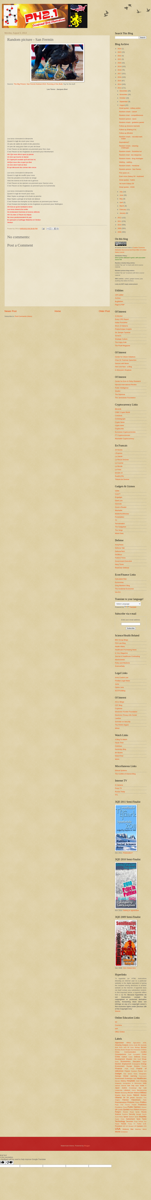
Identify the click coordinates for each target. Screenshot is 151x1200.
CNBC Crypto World (122, 412)
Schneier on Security (122, 722)
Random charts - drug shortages (131, 158)
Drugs (144, 1059)
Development (120, 1059)
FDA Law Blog (120, 643)
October (123, 98)
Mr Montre (119, 753)
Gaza (135, 1073)
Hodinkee (118, 746)
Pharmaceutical (121, 1102)
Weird (144, 1129)
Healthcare (141, 1078)
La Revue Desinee (122, 460)
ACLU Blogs (119, 702)
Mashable (118, 510)
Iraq (132, 1085)
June (122, 195)
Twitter (139, 1124)
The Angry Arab (121, 342)
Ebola (116, 1061)
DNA (135, 1059)
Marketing (124, 1092)
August (122, 105)
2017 (120, 74)
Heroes (117, 1081)
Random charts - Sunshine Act (130, 151)
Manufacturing (141, 1090)
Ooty (145, 1097)
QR (116, 1110)
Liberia (134, 1090)
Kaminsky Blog (120, 749)
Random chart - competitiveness (131, 115)
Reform (136, 1110)
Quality (120, 1109)
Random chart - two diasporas (130, 155)
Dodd (139, 1059)
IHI (116, 1022)
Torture (140, 1121)
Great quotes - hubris (127, 180)
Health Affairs (120, 646)
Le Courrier (119, 463)
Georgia (118, 1076)
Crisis (117, 1057)
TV (134, 1124)
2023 (120, 52)
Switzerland (130, 1119)
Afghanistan (119, 1043)
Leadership (118, 1090)
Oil (124, 1098)
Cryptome (118, 708)
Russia (143, 1112)
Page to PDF (120, 305)
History (123, 1081)
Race (132, 1109)
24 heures (118, 450)
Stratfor (117, 391)
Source (117, 1011)
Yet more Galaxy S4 (126, 184)
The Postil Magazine (122, 346)
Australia (143, 1045)
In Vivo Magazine (121, 653)
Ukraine (131, 1126)
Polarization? (128, 853)
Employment (126, 1064)
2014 (120, 84)
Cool (129, 1054)
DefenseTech (120, 551)
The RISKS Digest (121, 725)
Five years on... (125, 173)
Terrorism (129, 1121)
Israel (142, 1085)
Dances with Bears (122, 363)
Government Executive (123, 561)
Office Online (120, 1032)
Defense (137, 1057)
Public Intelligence (121, 388)
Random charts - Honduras (129, 166)
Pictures (130, 1102)
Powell (134, 1104)
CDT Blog (118, 705)
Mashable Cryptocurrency (124, 439)
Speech (131, 1116)
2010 (120, 225)
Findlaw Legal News (122, 681)
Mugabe (117, 1095)
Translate (130, 607)
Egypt (144, 1061)
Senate (138, 1114)
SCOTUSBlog (120, 691)
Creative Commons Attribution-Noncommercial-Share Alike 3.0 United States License (130, 250)
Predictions (142, 1105)
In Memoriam (137, 1083)
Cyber (131, 1057)
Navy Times (119, 564)
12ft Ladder (119, 295)
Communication (130, 1052)
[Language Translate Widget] (128, 604)
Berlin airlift (122, 1047)
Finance (118, 1068)
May (121, 199)
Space (125, 1117)
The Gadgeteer (120, 527)
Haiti (134, 1078)
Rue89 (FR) (119, 476)
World (117, 1132)
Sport (136, 1116)
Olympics (139, 1097)
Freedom (134, 1071)
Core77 (117, 494)
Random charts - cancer (128, 112)
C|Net (117, 491)
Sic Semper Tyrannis (122, 332)
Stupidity (142, 1116)
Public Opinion (134, 1107)
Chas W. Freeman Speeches (125, 360)
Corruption (136, 1054)
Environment (119, 1066)
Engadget (118, 497)
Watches (138, 1129)
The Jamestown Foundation (125, 398)
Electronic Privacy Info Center (126, 715)
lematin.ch (119, 473)
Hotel (137, 1081)
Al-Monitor (119, 316)
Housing (143, 1081)
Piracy (137, 1102)
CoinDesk (118, 416)
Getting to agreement (131, 910)
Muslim (129, 1095)
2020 (120, 63)
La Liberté (118, 456)
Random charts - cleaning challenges (128, 147)
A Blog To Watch (121, 739)
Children (143, 1049)
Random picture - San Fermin (130, 169)
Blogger (87, 1146)
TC (116, 520)
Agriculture (136, 1042)
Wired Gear (119, 533)
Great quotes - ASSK (127, 187)
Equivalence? (124, 142)
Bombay (117, 1049)
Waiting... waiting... (126, 162)
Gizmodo (118, 504)
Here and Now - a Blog (123, 367)
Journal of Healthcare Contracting (127, 656)
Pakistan (125, 1100)
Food (132, 1068)
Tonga (136, 1121)
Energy (143, 1064)
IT (145, 1085)
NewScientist (120, 660)
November (124, 94)
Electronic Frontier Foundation (126, 712)
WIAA (117, 759)
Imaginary (118, 1083)
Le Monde (118, 466)
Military (143, 1092)
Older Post (104, 311)
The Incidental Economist (124, 589)
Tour (145, 1121)
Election (118, 1064)
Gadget (118, 1073)
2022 (120, 56)
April (121, 202)
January (123, 213)
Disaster (129, 1059)
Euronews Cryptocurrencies (125, 432)
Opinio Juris (119, 687)
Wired (117, 728)
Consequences (120, 1054)
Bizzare (143, 1047)
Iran (128, 1085)
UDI (124, 1126)
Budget (128, 1049)
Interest (117, 1085)
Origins (117, 1100)
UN (135, 1126)
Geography (142, 1073)
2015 (120, 81)
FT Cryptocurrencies (122, 435)
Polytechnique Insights (123, 329)
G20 (145, 1071)
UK (127, 1126)
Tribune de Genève (122, 479)
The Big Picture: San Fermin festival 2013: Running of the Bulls (38, 84)
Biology (137, 1047)
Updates (140, 1126)
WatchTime (119, 756)
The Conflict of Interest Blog (125, 774)
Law (144, 1088)
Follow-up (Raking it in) (127, 130)
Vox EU (118, 592)
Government (119, 1078)
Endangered (136, 1064)
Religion (118, 1112)
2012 (120, 218)
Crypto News (120, 422)
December (124, 91)
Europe (129, 1066)
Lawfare (118, 718)
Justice (124, 1088)
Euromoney (119, 582)
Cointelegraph (120, 419)
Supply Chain (119, 1119)
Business (137, 1049)
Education (136, 1061)
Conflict (143, 1052)
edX (116, 1029)
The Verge (119, 530)
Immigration (127, 1083)
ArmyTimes (119, 545)
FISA (126, 1068)
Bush (132, 1049)
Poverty (127, 1104)
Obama (118, 1097)
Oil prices (131, 1098)
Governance (142, 1076)
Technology (120, 1121)
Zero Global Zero (129, 968)
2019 (120, 66)
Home (58, 311)
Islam (137, 1085)
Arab (135, 1045)
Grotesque (129, 1078)
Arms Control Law (121, 677)
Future (140, 1071)
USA (117, 1128)
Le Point (118, 470)
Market (117, 1093)
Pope (116, 1104)
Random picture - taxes (127, 119)
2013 (120, 88)
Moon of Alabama (121, 326)
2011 (120, 221)
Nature (136, 1095)
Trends (123, 1124)
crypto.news (119, 425)
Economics (126, 1061)
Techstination (120, 524)
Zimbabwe (124, 1132)
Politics (143, 1102)
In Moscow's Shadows (123, 370)
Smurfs (144, 1114)
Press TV (118, 788)
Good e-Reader (121, 507)
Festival (144, 1066)
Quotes (126, 1109)
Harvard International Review (125, 385)
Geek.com (119, 501)
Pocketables (119, 517)
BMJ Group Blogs (121, 640)
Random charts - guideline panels (131, 122)
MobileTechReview (122, 514)
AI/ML (144, 1042)
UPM (144, 1126)
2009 (120, 228)
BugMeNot (119, 301)
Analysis (125, 1045)
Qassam (144, 1107)
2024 (120, 49)
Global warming (130, 1076)
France (127, 1071)
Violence (125, 1129)
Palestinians (135, 1100)
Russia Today (120, 792)
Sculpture (125, 1114)
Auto (116, 1047)
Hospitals (131, 1081)
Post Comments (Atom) (23, 316)
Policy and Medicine (122, 663)
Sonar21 (118, 336)
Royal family (134, 1112)
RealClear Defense (122, 568)
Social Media (119, 1116)
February (123, 209)
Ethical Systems (121, 770)
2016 (120, 77)
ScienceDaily (120, 666)
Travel (117, 1124)
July (121, 192)
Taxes (144, 1119)
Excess (137, 1066)
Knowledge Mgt (135, 1088)
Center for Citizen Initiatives (125, 357)
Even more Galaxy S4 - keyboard (131, 176)
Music (124, 1095)
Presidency (118, 1107)
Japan (117, 1088)
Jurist (117, 684)
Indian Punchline (121, 322)
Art (139, 1045)
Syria (138, 1119)
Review (125, 1112)
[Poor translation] (9, 1162)
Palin (144, 1100)
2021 (120, 59)
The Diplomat (120, 394)
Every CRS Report (122, 319)
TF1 (116, 795)
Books (123, 1049)
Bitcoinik (118, 409)
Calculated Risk (121, 579)
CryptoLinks (119, 429)
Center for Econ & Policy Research (128, 381)
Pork (122, 1104)
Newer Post (11, 311)
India (144, 1083)
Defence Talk (120, 548)
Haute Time (119, 743)
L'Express (118, 453)
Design (144, 1057)
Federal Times (120, 558)
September (124, 102)
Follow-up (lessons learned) (129, 126)
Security (132, 1114)
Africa (128, 1043)
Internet (123, 1085)
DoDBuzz (118, 555)
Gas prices (127, 1073)
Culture (124, 1057)
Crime (144, 1054)
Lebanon (127, 1090)
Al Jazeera (119, 785)
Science (118, 1114)
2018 (120, 70)
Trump (130, 1124)
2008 (120, 232)
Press (125, 1107)
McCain (130, 1093)
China (117, 1052)
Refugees (143, 1109)
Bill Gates (130, 1047)
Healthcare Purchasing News (125, 650)
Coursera (118, 1025)
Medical (137, 1093)
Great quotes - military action (130, 108)
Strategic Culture (121, 339)
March (122, 206)
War (132, 1129)
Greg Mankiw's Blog (122, 586)
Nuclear (143, 1095)
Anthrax (131, 1045)
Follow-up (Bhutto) (126, 133)
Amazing (118, 1045)
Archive (118, 298)
